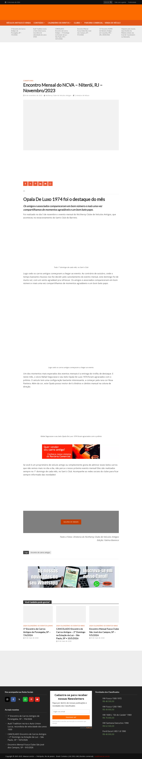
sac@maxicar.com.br (102, 756)
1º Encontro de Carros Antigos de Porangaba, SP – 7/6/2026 (18, 32)
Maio (83, 626)
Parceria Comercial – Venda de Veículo (102, 23)
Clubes (77, 23)
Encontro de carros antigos (40, 552)
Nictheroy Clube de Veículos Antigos (58, 95)
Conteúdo (38, 23)
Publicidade (132, 2)
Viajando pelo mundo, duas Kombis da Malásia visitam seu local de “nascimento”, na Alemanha (128, 33)
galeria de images (71, 522)
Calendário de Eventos (59, 23)
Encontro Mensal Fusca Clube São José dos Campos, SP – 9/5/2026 (84, 32)
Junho (50, 626)
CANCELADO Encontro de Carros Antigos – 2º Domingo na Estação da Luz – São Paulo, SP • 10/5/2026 (62, 34)
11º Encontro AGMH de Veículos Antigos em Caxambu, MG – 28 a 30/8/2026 (105, 32)
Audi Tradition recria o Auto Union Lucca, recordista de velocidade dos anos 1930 (39, 33)
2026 (25, 626)
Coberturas (28, 81)
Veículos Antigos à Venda (18, 23)
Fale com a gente (120, 2)
